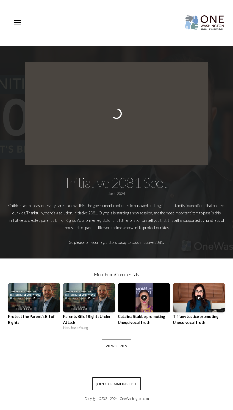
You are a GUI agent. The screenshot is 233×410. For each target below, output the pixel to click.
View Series (116, 346)
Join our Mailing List (116, 384)
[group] (34, 308)
